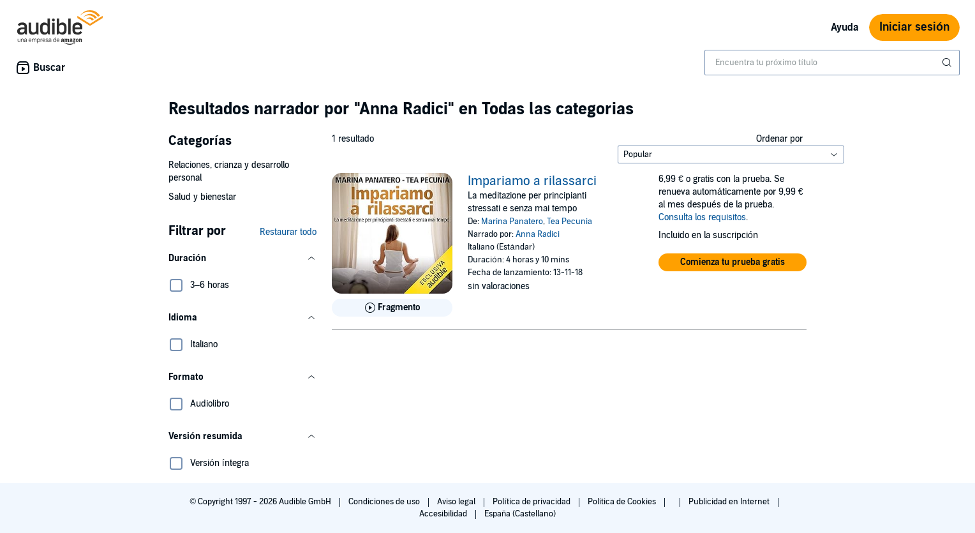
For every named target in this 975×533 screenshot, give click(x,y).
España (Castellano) (520, 514)
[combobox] (832, 62)
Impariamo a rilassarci (532, 181)
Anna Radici (538, 234)
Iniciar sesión (914, 27)
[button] (242, 258)
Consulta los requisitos (702, 217)
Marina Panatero (512, 221)
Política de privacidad (532, 502)
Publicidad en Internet (729, 502)
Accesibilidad (444, 514)
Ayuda (845, 27)
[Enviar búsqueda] (948, 62)
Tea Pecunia (569, 221)
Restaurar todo (288, 232)
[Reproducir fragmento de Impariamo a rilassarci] (392, 308)
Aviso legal (457, 502)
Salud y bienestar (202, 196)
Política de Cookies (623, 502)
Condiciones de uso (385, 502)
